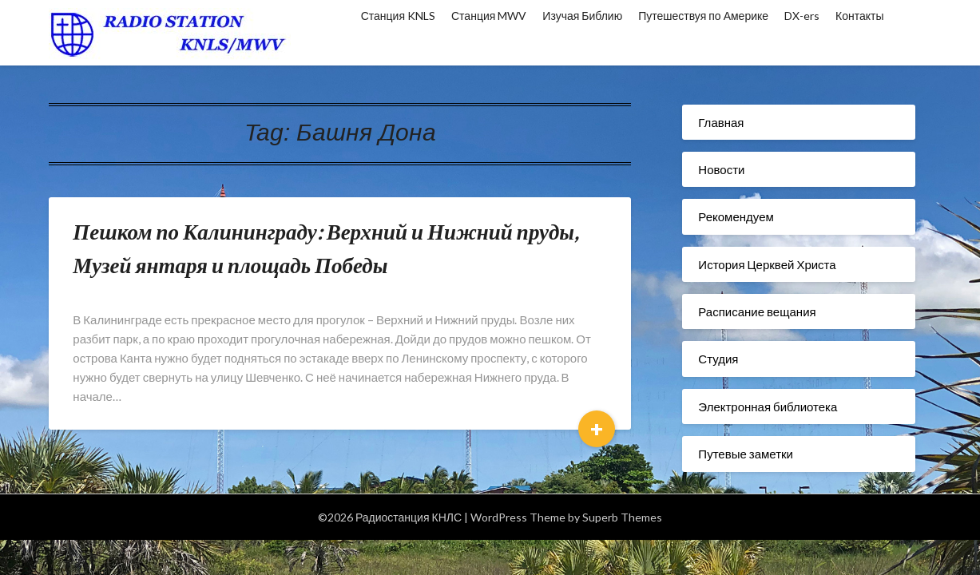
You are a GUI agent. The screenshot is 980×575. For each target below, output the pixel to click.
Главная (721, 122)
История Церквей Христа (766, 264)
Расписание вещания (756, 311)
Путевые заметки (745, 453)
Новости (721, 169)
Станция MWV (488, 15)
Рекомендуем (735, 216)
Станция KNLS (398, 15)
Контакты (859, 15)
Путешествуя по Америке (703, 15)
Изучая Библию (582, 15)
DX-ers (801, 15)
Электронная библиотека (767, 406)
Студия (718, 358)
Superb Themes (622, 517)
